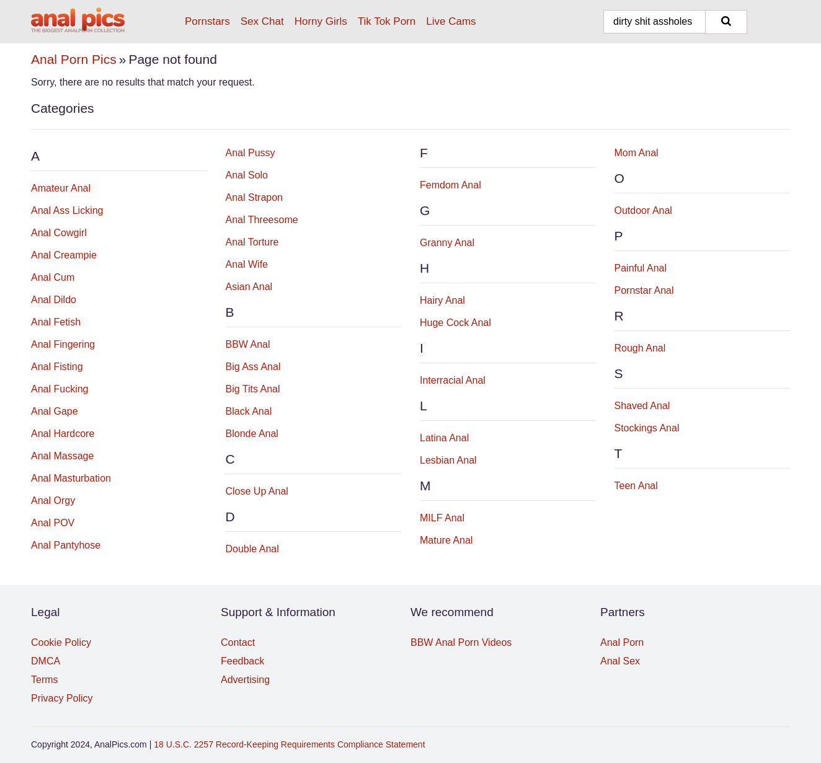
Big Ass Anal (253, 366)
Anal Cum (52, 277)
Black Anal (249, 411)
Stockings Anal (647, 428)
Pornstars (207, 21)
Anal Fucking (60, 389)
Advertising (245, 679)
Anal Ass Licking (67, 210)
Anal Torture (252, 242)
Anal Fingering (63, 344)
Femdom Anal (450, 185)
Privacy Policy (62, 698)
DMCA (45, 661)
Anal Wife (247, 264)
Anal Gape (54, 411)
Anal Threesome (262, 219)
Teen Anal (636, 485)
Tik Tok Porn (387, 21)
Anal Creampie (64, 255)
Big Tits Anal (253, 389)
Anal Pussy (250, 153)
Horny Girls (321, 21)
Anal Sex (620, 661)
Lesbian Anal (448, 460)
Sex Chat (262, 21)
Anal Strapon (254, 197)
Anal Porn (622, 642)
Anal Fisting (57, 366)
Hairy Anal (442, 300)
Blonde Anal (252, 433)
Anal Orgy (53, 500)
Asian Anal (249, 286)
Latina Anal (444, 438)
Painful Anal (641, 268)
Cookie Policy (61, 642)
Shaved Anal (642, 405)
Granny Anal (447, 242)
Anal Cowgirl (59, 232)
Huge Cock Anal (455, 322)
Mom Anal (637, 153)
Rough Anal (640, 348)
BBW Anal (248, 344)
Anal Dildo (53, 299)
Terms (44, 679)
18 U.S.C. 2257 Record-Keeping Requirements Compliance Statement (289, 744)
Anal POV (52, 523)
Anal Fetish (56, 322)
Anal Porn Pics (74, 59)
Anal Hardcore (62, 433)
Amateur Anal (61, 188)
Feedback (242, 661)
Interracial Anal (453, 380)
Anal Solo (247, 175)
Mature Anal (446, 540)
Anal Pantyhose (65, 545)
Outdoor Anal (643, 210)
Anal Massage (62, 456)
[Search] (726, 22)
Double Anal (252, 549)
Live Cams (451, 21)
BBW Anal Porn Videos (461, 642)
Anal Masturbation (71, 478)
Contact (238, 642)
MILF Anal (442, 518)
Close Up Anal (257, 491)
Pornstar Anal (644, 290)
